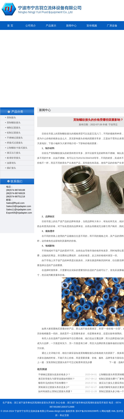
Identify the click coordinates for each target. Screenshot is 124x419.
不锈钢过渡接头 (15, 137)
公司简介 (30, 25)
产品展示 (51, 25)
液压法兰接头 (14, 152)
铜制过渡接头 (14, 127)
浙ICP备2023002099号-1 (88, 411)
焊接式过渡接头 (15, 142)
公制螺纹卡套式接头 (17, 147)
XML (113, 411)
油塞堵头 (11, 163)
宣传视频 (92, 25)
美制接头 (11, 117)
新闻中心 (71, 25)
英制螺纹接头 (14, 122)
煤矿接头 (11, 168)
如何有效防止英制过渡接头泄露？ (55, 391)
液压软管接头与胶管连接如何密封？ (56, 378)
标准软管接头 (14, 158)
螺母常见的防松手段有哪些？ (53, 383)
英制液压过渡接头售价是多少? (53, 387)
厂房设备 (112, 25)
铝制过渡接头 (14, 132)
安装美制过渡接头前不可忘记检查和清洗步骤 (69, 362)
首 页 (10, 25)
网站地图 (106, 411)
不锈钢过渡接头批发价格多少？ (54, 374)
